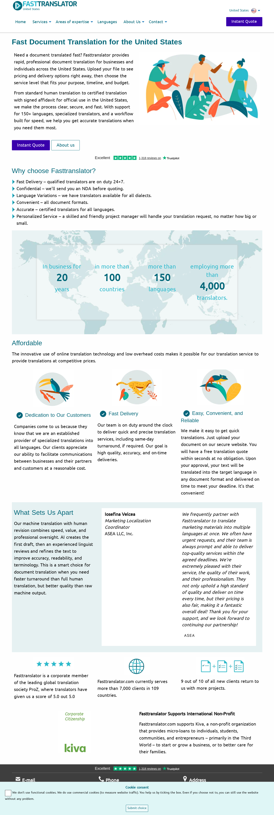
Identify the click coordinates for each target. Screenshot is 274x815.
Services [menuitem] (40, 22)
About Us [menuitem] (132, 22)
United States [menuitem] (242, 10)
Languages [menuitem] (107, 22)
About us (65, 145)
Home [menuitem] (20, 22)
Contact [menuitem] (156, 22)
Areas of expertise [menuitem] (72, 22)
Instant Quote (244, 21)
